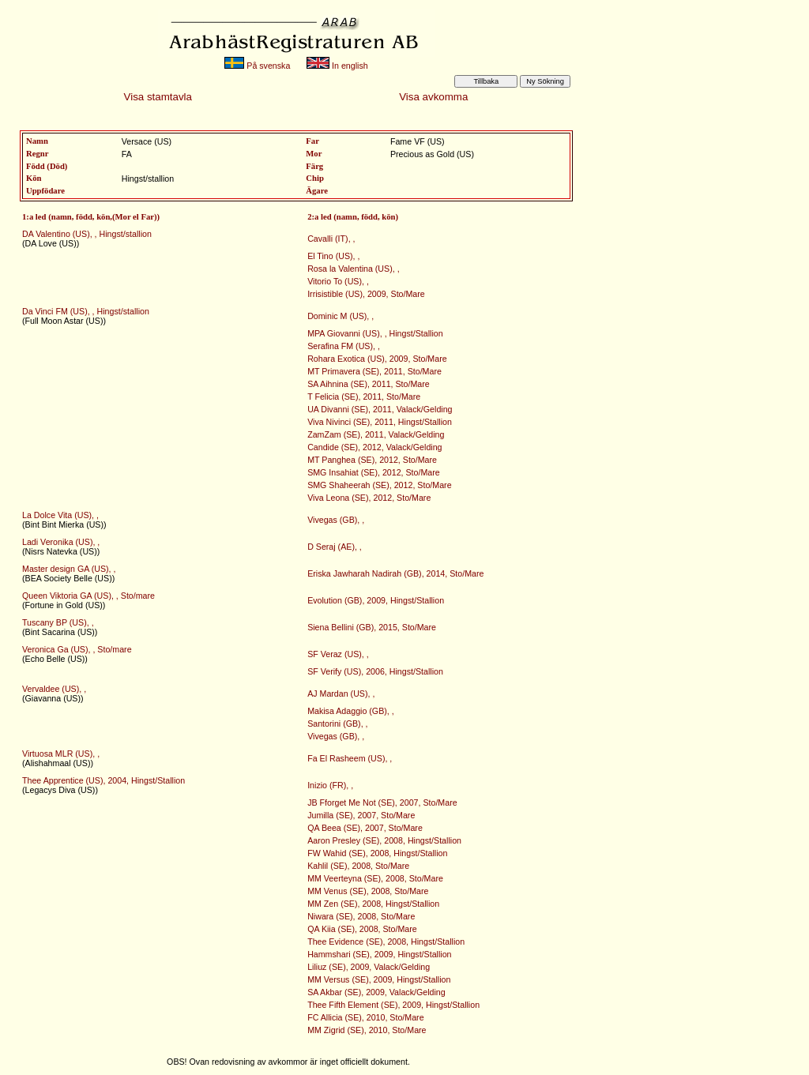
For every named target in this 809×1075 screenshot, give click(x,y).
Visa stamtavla (158, 97)
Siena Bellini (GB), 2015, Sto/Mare (371, 627)
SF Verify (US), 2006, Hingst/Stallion (375, 671)
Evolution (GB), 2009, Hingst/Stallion (375, 600)
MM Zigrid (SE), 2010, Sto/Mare (366, 1030)
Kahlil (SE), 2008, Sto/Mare (358, 865)
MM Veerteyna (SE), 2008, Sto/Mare (375, 878)
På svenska (257, 65)
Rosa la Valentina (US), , (353, 268)
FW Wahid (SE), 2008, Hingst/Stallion (377, 853)
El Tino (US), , (333, 256)
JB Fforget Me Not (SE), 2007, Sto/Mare (382, 802)
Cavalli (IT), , (331, 238)
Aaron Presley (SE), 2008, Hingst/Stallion (384, 840)
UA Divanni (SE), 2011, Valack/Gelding (379, 409)
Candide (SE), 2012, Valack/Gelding (374, 447)
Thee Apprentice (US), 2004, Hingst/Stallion (103, 780)
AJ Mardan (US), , (340, 693)
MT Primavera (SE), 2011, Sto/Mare (374, 371)
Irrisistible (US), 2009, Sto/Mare (366, 294)
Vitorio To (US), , (338, 281)
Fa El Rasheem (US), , (349, 758)
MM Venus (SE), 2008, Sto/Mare (367, 891)
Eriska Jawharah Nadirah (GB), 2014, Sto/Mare (395, 573)
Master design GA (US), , (68, 568)
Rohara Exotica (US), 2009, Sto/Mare (377, 358)
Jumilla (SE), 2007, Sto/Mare (361, 815)
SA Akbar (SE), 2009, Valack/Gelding (376, 992)
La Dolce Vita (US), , (60, 515)
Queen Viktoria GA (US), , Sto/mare (88, 595)
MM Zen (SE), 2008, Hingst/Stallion (373, 903)
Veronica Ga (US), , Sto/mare (77, 649)
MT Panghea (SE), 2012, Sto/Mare (372, 459)
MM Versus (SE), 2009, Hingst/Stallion (378, 979)
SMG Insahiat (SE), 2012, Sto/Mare (373, 472)
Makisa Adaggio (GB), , (350, 711)
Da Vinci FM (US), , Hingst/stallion (85, 311)
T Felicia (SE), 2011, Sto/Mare (363, 396)
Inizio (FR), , (330, 785)
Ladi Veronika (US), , (61, 542)
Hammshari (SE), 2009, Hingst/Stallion (379, 954)
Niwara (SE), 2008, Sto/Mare (361, 916)
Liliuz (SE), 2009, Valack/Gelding (368, 967)
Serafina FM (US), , (343, 346)
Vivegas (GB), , (335, 519)
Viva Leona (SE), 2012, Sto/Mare (369, 497)
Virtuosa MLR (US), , (61, 753)
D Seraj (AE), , (334, 546)
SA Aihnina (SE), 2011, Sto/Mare (368, 384)
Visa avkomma (433, 97)
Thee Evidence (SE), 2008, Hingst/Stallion (386, 941)
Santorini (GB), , (337, 723)
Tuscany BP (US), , (58, 622)
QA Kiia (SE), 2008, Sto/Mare (362, 929)
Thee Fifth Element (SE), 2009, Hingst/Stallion (393, 1004)
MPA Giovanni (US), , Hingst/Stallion (375, 333)
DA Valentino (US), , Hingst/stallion (87, 234)
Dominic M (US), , (340, 316)
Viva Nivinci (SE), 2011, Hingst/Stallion (379, 422)
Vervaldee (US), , (54, 688)
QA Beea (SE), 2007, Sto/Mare (365, 828)
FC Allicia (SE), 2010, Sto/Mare (365, 1017)
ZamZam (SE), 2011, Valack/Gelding (375, 434)
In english (337, 65)
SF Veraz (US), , (338, 654)
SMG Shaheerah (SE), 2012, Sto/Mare (379, 485)
